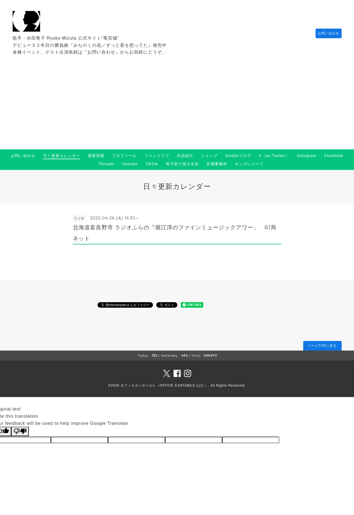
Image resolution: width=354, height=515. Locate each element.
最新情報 (96, 155)
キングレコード (249, 164)
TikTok (152, 164)
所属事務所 (217, 164)
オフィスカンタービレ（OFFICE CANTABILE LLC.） (164, 385)
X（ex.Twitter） (274, 155)
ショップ (209, 155)
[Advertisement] (177, 108)
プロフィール (124, 155)
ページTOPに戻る (322, 346)
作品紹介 (185, 155)
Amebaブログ (238, 155)
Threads (106, 164)
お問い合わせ (326, 33)
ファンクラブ (156, 155)
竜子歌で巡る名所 (182, 164)
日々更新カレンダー (61, 155)
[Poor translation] (20, 431)
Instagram (306, 155)
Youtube (130, 164)
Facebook (333, 155)
